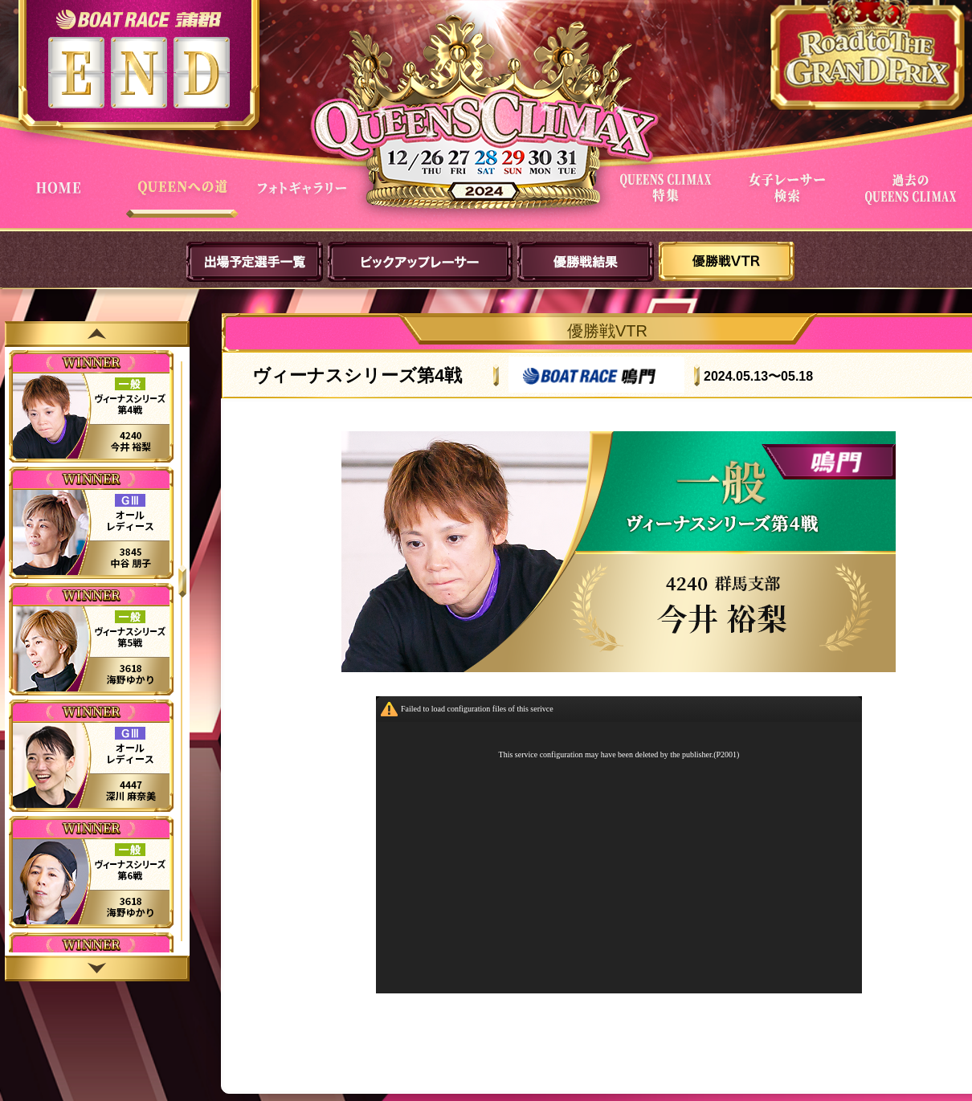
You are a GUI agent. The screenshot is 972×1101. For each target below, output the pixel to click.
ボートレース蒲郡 (138, 19)
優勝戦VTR (727, 262)
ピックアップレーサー (420, 262)
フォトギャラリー (305, 199)
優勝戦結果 (585, 262)
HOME (61, 199)
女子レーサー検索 (790, 199)
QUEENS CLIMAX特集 (668, 199)
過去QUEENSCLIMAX (913, 199)
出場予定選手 (254, 262)
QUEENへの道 (183, 199)
